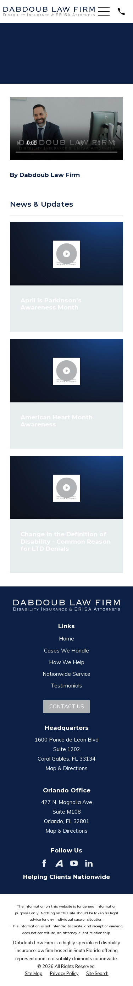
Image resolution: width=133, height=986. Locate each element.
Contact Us (66, 706)
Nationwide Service (66, 674)
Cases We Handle (66, 650)
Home (66, 638)
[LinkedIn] (89, 863)
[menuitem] (34, 973)
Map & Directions (66, 768)
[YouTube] (74, 863)
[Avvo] (59, 863)
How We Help (66, 662)
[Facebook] (44, 863)
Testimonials (66, 685)
